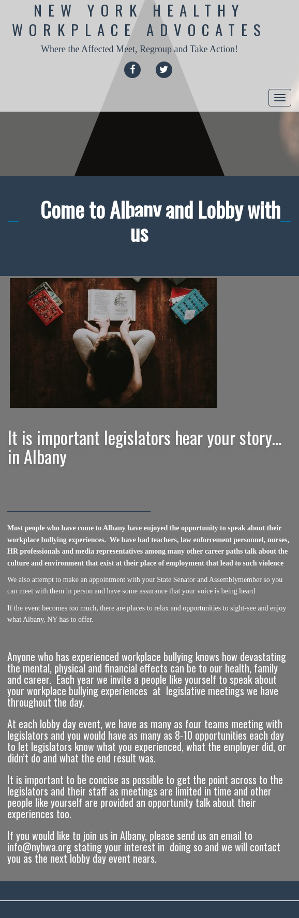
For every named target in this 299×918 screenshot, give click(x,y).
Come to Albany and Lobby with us (160, 220)
